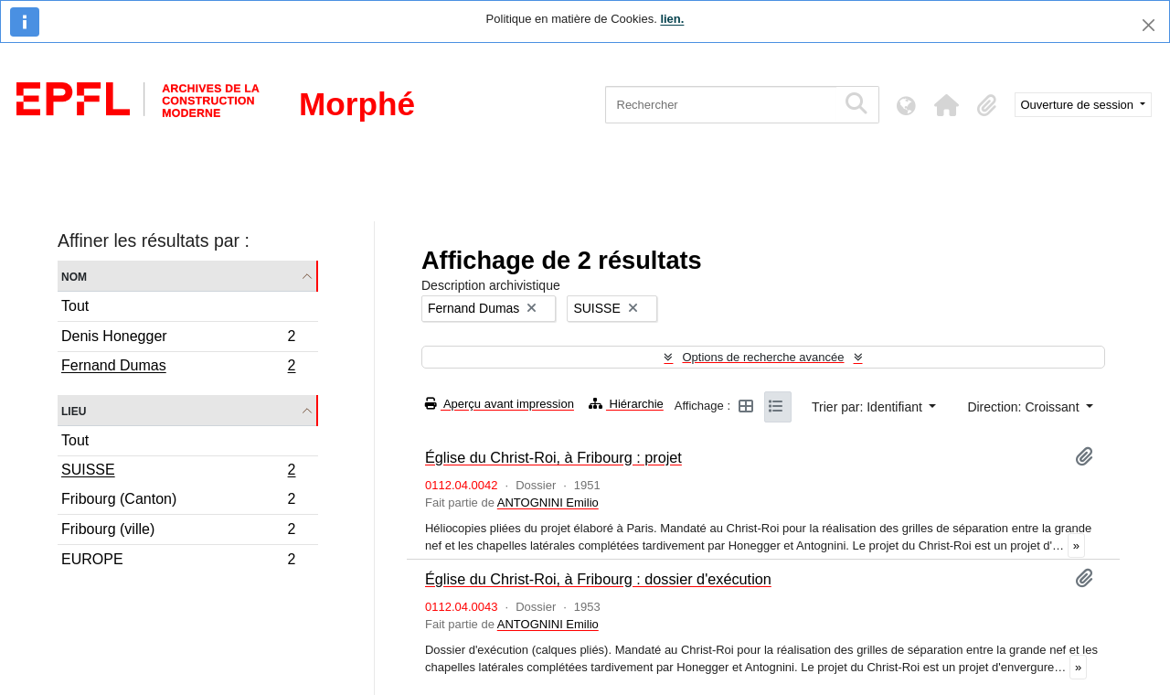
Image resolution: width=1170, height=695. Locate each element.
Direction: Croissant (1024, 407)
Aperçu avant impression (499, 404)
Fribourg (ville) (178, 532)
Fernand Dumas (178, 367)
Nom (74, 275)
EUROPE (178, 561)
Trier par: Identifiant (869, 407)
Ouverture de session (1079, 105)
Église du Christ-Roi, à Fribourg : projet (553, 457)
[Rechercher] (720, 104)
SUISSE (178, 472)
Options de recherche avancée (763, 357)
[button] (947, 105)
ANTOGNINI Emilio (548, 502)
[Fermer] (1148, 25)
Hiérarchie (626, 404)
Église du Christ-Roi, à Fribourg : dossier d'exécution (598, 579)
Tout (75, 306)
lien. (672, 19)
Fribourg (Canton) (178, 501)
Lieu (73, 410)
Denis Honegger (178, 339)
